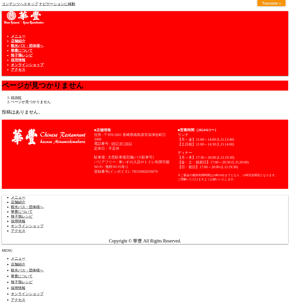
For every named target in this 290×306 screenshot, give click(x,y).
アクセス (18, 231)
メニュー (18, 197)
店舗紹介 (18, 202)
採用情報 (18, 221)
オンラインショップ (27, 226)
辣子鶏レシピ (22, 216)
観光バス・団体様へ (27, 207)
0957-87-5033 (121, 144)
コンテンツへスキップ (20, 4)
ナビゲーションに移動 (57, 4)
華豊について (22, 212)
